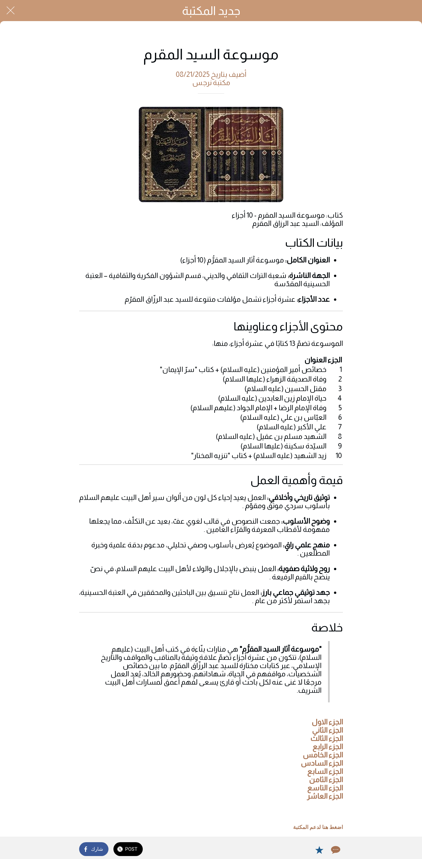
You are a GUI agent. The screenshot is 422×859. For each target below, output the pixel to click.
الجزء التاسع (325, 788)
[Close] (11, 11)
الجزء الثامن (326, 780)
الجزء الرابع (328, 747)
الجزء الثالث (326, 738)
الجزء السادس (322, 763)
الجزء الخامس (323, 755)
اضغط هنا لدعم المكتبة (318, 827)
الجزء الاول (327, 722)
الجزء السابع (325, 771)
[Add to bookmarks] (319, 850)
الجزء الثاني (327, 730)
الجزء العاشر (325, 796)
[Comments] (335, 850)
